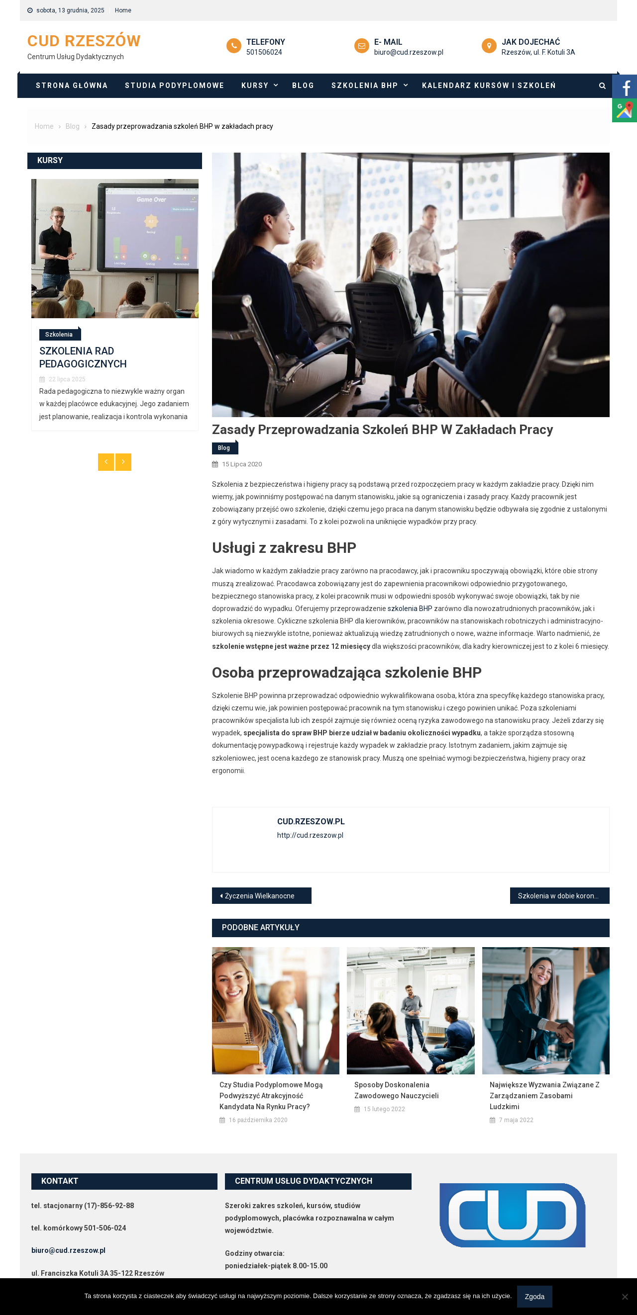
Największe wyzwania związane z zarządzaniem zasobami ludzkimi (545, 1096)
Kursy (255, 85)
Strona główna (72, 85)
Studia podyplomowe (174, 85)
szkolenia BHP (410, 609)
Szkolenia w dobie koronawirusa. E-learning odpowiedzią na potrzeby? (564, 896)
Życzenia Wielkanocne (260, 896)
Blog (303, 85)
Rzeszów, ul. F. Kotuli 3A (538, 52)
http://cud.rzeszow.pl (310, 835)
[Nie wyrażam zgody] (625, 1297)
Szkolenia (59, 334)
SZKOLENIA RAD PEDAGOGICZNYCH (83, 357)
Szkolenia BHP (365, 85)
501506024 (264, 52)
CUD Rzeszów (84, 40)
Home (123, 10)
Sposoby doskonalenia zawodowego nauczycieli (396, 1090)
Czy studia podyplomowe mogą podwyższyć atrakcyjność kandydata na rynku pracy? (271, 1096)
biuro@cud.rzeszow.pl (408, 52)
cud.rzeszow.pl (311, 821)
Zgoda (535, 1297)
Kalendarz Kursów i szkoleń (489, 85)
